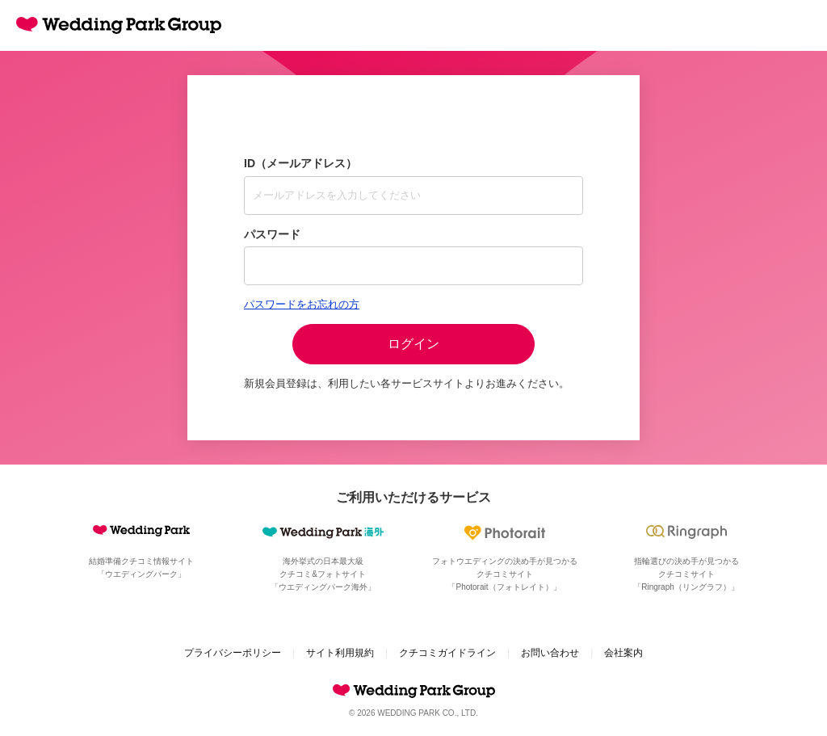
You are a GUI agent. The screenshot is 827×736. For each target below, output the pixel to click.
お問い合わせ (550, 652)
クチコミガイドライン (447, 652)
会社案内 (623, 652)
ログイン (413, 344)
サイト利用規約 (340, 652)
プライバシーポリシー (232, 652)
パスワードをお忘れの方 (301, 304)
